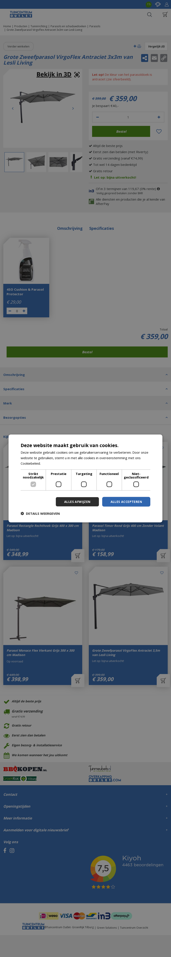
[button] (40, 513)
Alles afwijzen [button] (77, 501)
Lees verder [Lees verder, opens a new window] (51, 463)
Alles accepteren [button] (126, 501)
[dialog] (85, 478)
